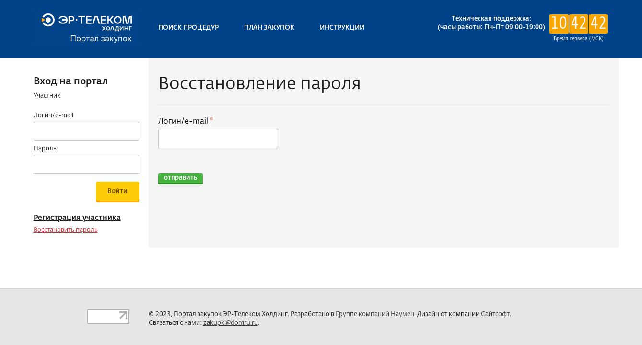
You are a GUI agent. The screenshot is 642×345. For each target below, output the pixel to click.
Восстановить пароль (66, 230)
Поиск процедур (188, 28)
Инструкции (342, 28)
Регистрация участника (77, 217)
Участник (47, 96)
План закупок (269, 28)
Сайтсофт (495, 314)
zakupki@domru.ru (230, 323)
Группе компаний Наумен (375, 314)
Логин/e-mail (184, 122)
